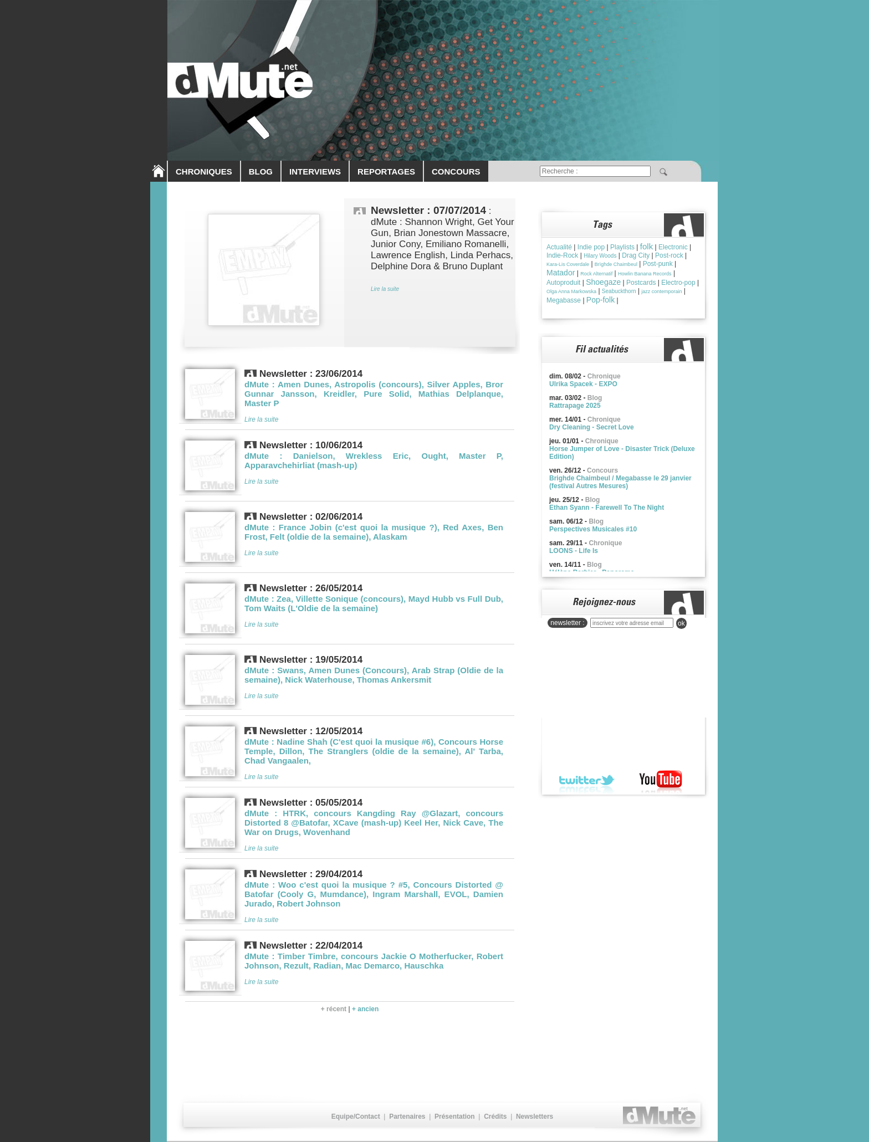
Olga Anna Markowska (571, 291)
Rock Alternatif (596, 273)
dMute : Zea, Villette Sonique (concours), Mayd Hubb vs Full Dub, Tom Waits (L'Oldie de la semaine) (373, 603)
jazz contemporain (661, 291)
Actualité (559, 247)
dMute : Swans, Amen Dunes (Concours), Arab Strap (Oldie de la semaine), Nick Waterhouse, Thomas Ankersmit (373, 674)
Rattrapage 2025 (575, 405)
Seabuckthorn (619, 291)
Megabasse (563, 300)
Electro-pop (678, 282)
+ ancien (365, 1009)
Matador (560, 272)
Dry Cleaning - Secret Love (591, 427)
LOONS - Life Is (573, 551)
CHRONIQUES (204, 171)
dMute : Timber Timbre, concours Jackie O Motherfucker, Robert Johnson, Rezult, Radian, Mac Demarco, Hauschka (373, 960)
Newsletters (534, 1116)
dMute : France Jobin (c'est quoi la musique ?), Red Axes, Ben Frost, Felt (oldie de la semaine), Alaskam (373, 532)
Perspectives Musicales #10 (593, 529)
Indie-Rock (562, 255)
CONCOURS (456, 171)
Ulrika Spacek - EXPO (583, 384)
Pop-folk (600, 299)
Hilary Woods (600, 256)
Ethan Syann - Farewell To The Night (606, 507)
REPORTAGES (386, 171)
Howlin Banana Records (645, 273)
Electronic (673, 247)
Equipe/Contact (355, 1116)
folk (646, 246)
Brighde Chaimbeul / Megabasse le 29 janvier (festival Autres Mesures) (620, 482)
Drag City (636, 255)
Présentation (454, 1116)
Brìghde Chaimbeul (616, 264)
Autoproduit (563, 282)
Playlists (622, 247)
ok (681, 623)
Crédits (495, 1116)
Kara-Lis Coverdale (567, 264)
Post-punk (658, 264)
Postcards (641, 282)
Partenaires (407, 1116)
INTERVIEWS (315, 171)
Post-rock (669, 255)
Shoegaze (603, 282)
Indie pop (591, 247)
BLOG (261, 171)
